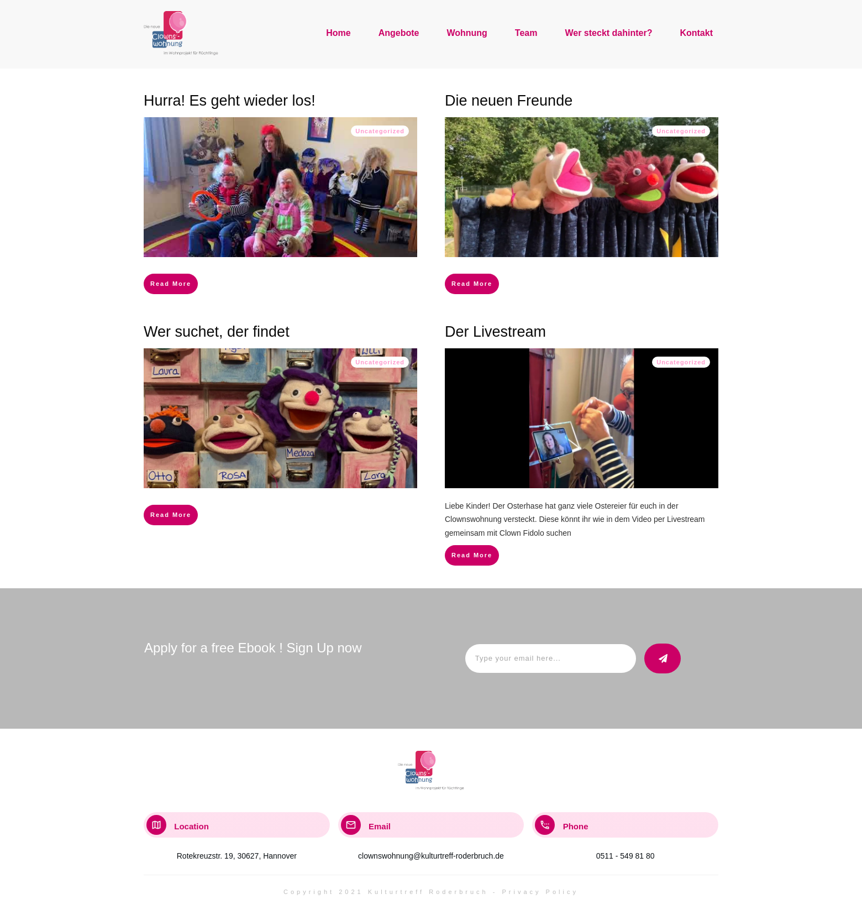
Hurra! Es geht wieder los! (230, 100)
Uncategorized (379, 131)
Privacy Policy (540, 891)
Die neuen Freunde (508, 100)
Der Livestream (495, 331)
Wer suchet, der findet (217, 331)
